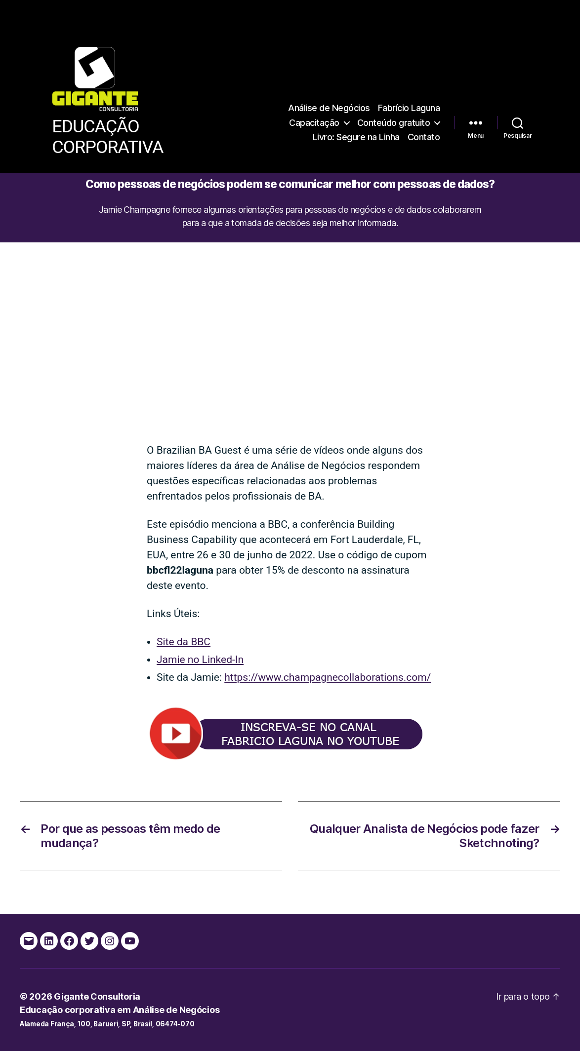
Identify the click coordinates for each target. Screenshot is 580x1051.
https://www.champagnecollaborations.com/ (327, 677)
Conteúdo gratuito (393, 122)
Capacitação (314, 122)
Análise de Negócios (329, 108)
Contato (424, 137)
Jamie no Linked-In (200, 659)
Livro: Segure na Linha (356, 137)
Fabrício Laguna (409, 108)
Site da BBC (183, 642)
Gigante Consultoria (97, 996)
